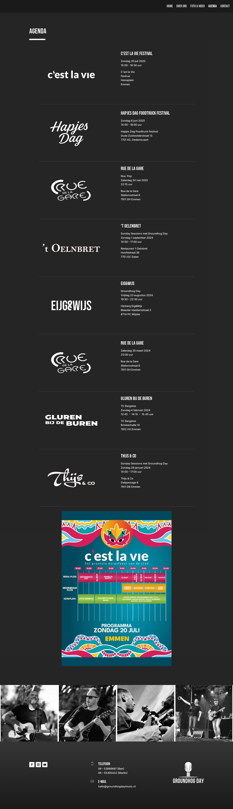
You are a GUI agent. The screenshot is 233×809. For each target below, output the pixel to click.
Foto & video (197, 6)
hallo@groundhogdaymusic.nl (117, 786)
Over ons (181, 6)
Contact (225, 6)
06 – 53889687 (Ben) (111, 768)
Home (170, 6)
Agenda (212, 6)
